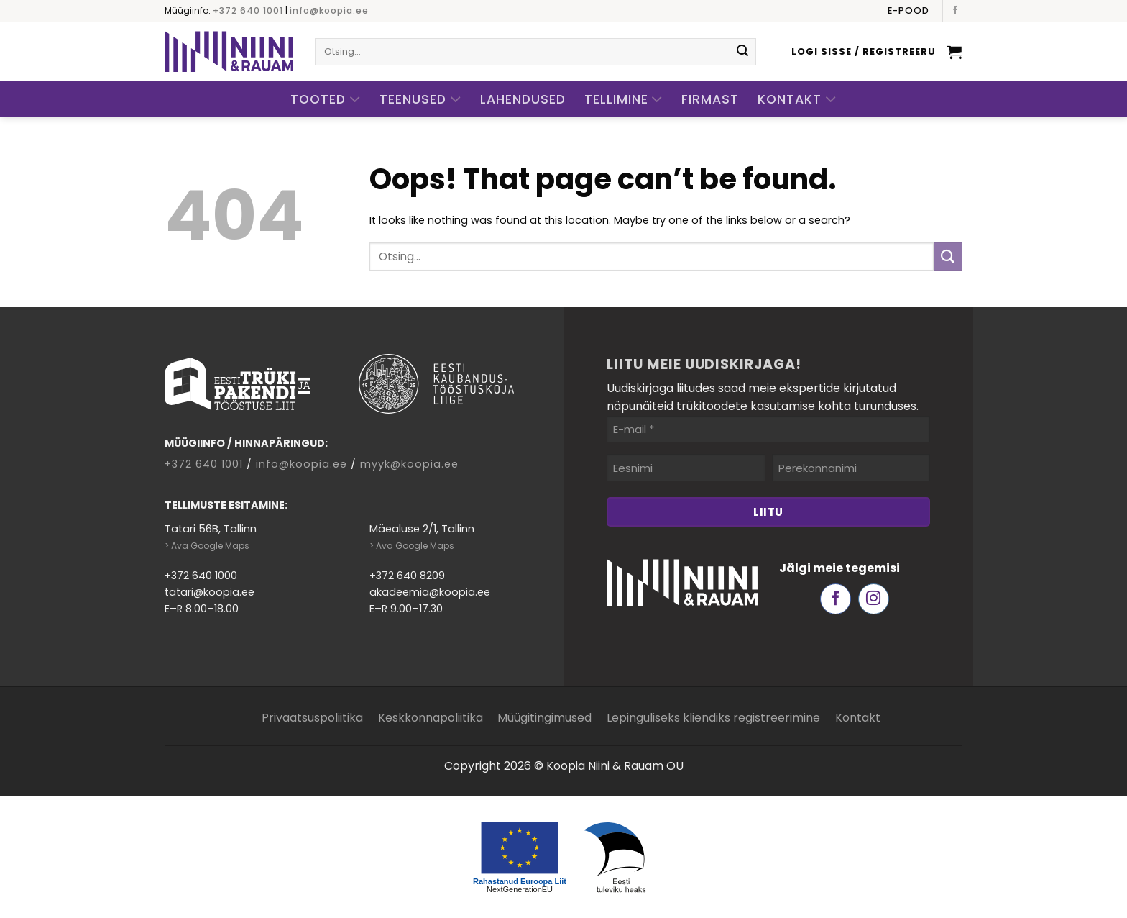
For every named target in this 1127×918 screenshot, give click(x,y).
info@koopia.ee (329, 10)
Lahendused (523, 99)
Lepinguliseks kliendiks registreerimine (713, 717)
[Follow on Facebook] (955, 11)
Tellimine (623, 99)
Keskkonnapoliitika (430, 717)
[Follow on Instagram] (873, 598)
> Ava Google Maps (207, 546)
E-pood (908, 10)
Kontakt (797, 99)
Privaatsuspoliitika (312, 717)
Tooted (325, 99)
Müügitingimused (544, 717)
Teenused (420, 99)
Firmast (710, 99)
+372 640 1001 (248, 10)
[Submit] (742, 52)
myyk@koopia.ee (409, 464)
